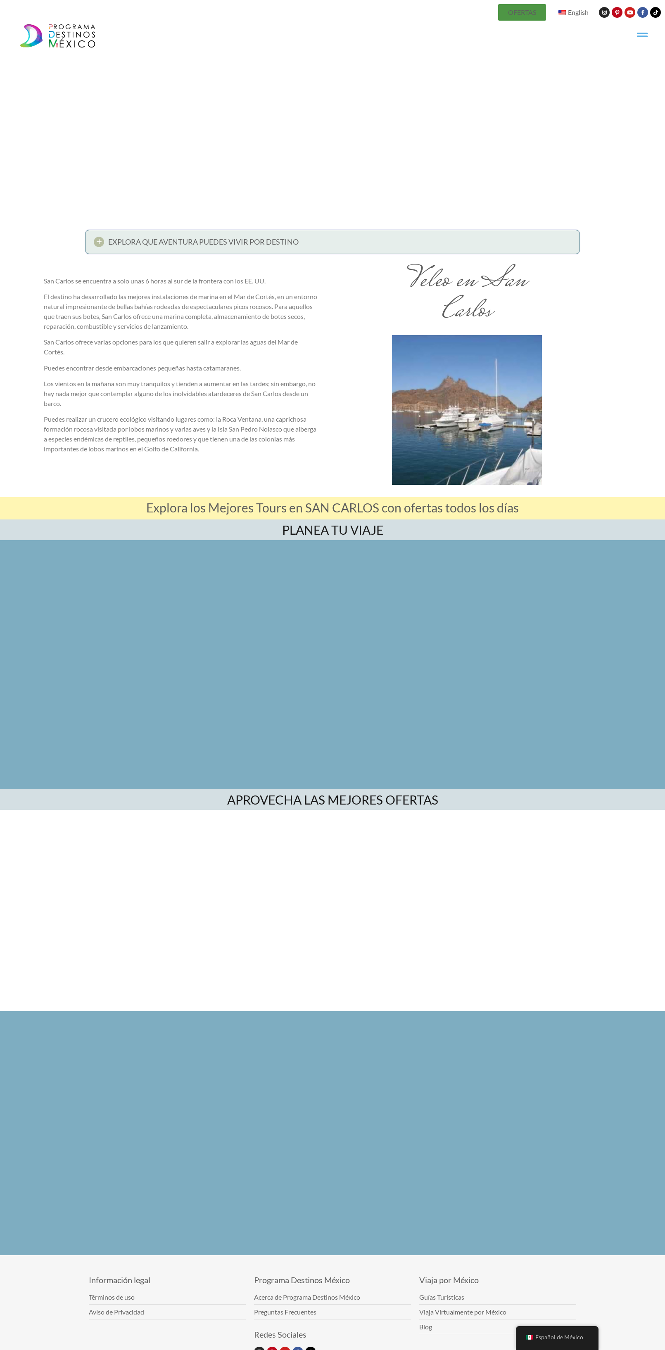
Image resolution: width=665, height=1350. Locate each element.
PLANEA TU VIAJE (332, 529)
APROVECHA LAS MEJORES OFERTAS (332, 799)
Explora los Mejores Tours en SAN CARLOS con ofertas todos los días (332, 507)
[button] (332, 244)
